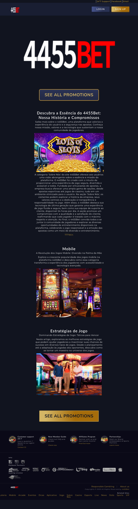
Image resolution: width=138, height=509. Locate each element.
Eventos (32, 495)
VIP (127, 495)
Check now (52, 445)
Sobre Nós (70, 496)
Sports (120, 495)
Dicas (41, 495)
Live (97, 495)
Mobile (12, 495)
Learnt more (114, 445)
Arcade (22, 495)
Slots (111, 495)
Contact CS (22, 447)
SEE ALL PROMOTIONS (69, 95)
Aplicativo (52, 495)
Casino (78, 495)
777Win (69, 235)
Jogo (61, 495)
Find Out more (84, 443)
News (104, 495)
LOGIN (100, 9)
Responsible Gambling (102, 486)
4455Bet (125, 489)
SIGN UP (120, 9)
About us (124, 486)
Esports (88, 495)
